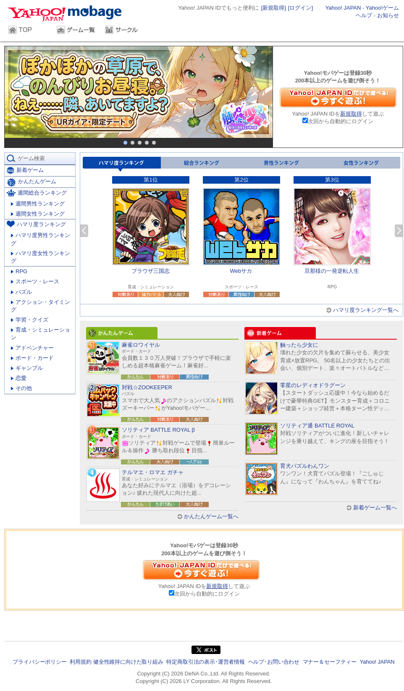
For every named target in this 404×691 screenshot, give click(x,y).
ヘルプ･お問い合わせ (273, 662)
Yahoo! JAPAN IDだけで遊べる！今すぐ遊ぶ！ (338, 97)
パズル (21, 292)
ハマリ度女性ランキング (40, 257)
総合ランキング (201, 164)
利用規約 (80, 662)
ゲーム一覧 (77, 31)
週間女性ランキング (38, 214)
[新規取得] (273, 8)
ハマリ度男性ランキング (40, 239)
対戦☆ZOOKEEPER (147, 387)
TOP (28, 31)
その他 (21, 388)
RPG (19, 271)
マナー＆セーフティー (330, 662)
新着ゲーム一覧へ (375, 507)
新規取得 (351, 114)
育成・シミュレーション (40, 333)
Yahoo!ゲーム (382, 8)
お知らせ (388, 15)
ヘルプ (364, 15)
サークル (125, 31)
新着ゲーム (25, 170)
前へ (84, 230)
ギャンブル (27, 368)
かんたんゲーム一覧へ (211, 516)
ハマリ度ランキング (122, 164)
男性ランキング (280, 164)
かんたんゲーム (31, 182)
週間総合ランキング (37, 192)
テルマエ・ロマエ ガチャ (153, 472)
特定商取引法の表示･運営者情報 (205, 662)
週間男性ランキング (38, 203)
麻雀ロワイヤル (141, 345)
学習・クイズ (29, 319)
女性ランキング (360, 164)
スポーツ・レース (35, 281)
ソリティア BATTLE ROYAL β (158, 430)
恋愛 (18, 378)
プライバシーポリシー (39, 662)
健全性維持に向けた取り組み (128, 662)
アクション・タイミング (40, 306)
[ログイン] (300, 8)
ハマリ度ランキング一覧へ (366, 310)
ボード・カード (32, 358)
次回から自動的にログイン (340, 121)
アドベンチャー (32, 348)
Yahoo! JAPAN (343, 8)
